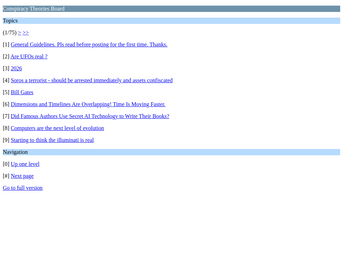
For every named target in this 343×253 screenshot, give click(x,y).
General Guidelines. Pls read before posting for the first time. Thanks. (89, 44)
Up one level (25, 164)
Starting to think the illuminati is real (52, 140)
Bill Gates (22, 92)
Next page (22, 176)
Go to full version (22, 188)
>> (25, 32)
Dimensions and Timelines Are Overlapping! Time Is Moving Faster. (88, 104)
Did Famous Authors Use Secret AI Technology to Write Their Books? (90, 116)
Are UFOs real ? (29, 56)
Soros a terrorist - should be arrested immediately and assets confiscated (92, 80)
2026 (16, 68)
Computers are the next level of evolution (57, 128)
